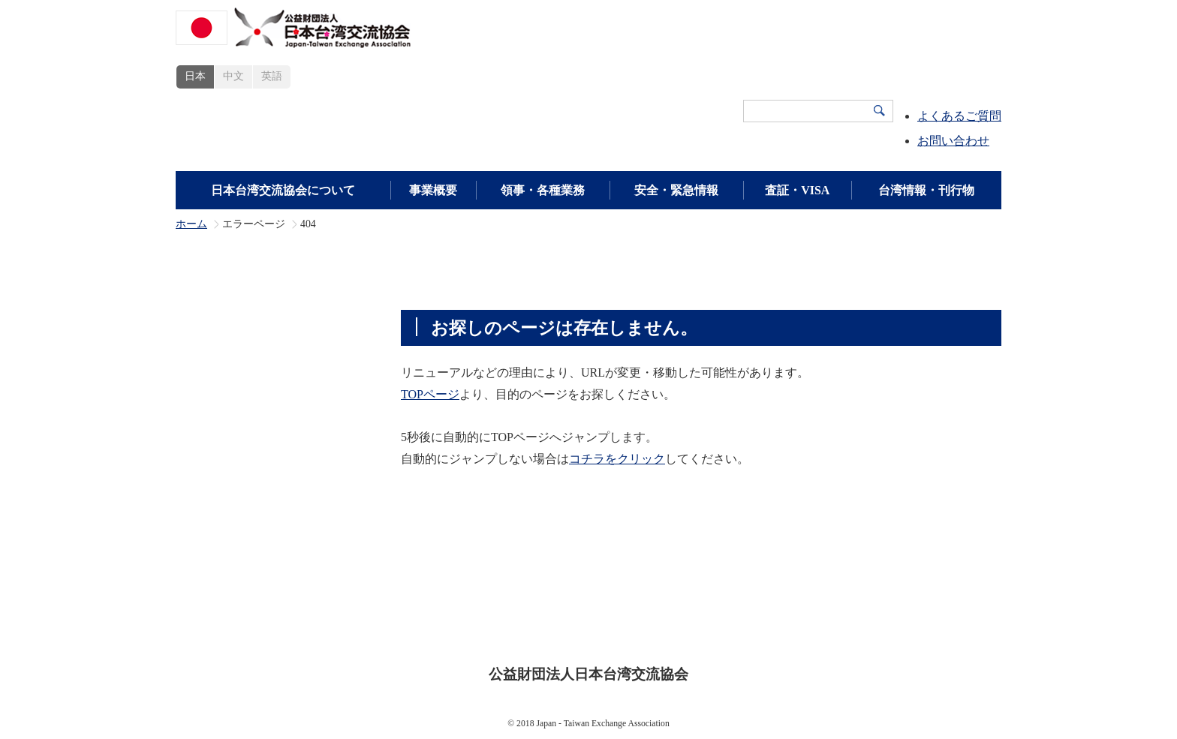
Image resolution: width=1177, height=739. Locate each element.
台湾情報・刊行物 (926, 190)
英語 (271, 76)
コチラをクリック (617, 458)
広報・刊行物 (818, 604)
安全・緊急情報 (676, 190)
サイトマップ (713, 627)
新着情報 (901, 604)
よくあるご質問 (959, 116)
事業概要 (433, 190)
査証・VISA (797, 190)
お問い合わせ (953, 140)
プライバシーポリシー (599, 627)
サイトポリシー (480, 627)
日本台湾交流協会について (283, 190)
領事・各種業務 (543, 190)
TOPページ (430, 394)
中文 (233, 76)
